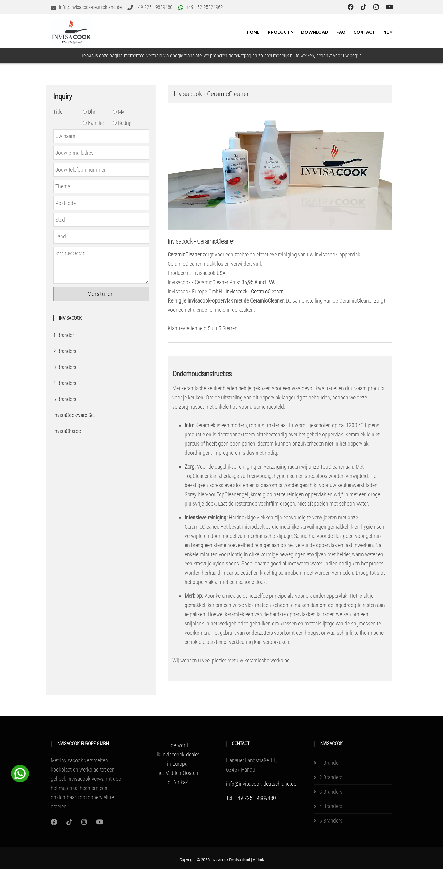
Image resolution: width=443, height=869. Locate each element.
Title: (58, 112)
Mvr (119, 112)
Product (280, 32)
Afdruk (258, 859)
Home (253, 32)
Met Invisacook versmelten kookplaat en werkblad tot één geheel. (83, 769)
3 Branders (64, 367)
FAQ (340, 32)
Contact (364, 32)
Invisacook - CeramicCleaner (201, 241)
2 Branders (64, 351)
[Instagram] (54, 822)
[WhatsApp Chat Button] (20, 773)
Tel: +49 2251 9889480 (251, 798)
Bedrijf (122, 123)
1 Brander (63, 335)
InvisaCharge (67, 431)
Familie (93, 123)
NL (387, 32)
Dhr (89, 112)
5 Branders (64, 399)
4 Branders (64, 383)
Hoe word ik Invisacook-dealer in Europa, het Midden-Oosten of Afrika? (178, 763)
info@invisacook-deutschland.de (261, 783)
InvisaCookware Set (74, 415)
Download (314, 32)
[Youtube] (99, 822)
